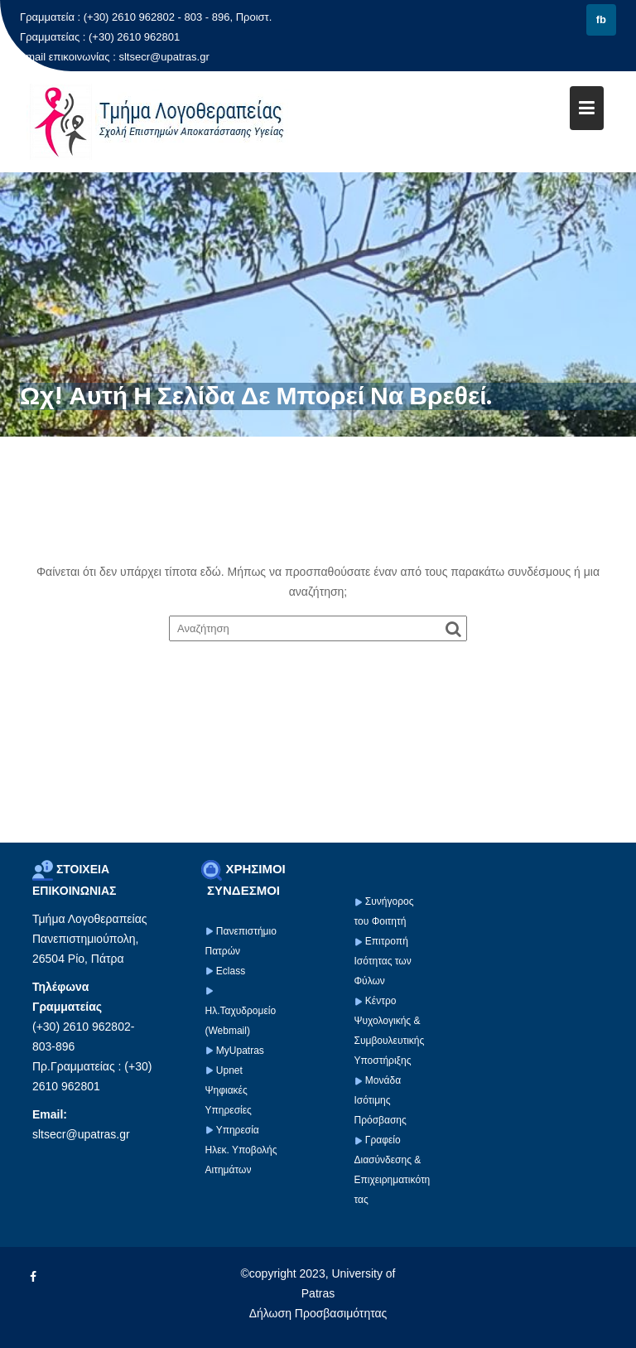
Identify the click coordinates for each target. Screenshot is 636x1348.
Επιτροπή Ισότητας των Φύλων (383, 961)
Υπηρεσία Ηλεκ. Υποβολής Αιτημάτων (241, 1150)
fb (601, 19)
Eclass (230, 971)
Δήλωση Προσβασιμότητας (318, 1313)
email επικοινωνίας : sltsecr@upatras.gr (115, 57)
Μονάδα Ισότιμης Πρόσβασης (380, 1100)
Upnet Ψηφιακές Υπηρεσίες (228, 1090)
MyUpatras (240, 1050)
